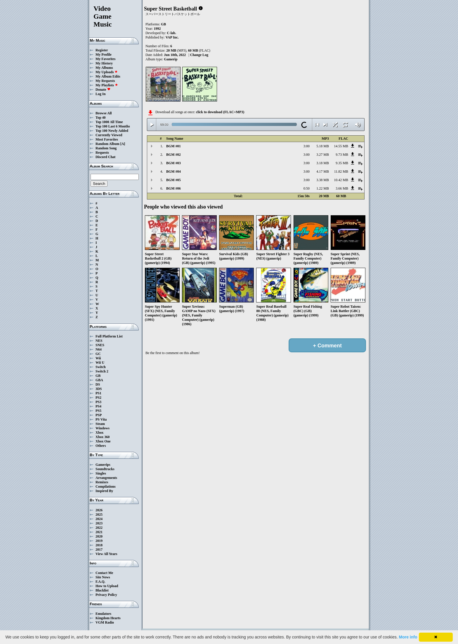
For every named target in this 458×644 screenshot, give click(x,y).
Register (102, 50)
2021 (99, 532)
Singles (101, 473)
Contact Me (104, 573)
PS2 (98, 398)
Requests (102, 152)
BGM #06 (173, 188)
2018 (99, 545)
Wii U (100, 362)
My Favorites (105, 59)
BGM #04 (173, 171)
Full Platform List (109, 336)
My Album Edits (108, 76)
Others (101, 446)
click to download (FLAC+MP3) (220, 112)
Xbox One (103, 441)
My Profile (104, 54)
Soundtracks (105, 469)
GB (98, 376)
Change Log (199, 55)
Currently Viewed (109, 135)
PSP (99, 415)
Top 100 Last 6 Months (113, 126)
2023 (99, 523)
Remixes (102, 482)
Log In (100, 94)
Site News (103, 577)
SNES (100, 345)
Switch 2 (102, 371)
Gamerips (103, 465)
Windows (103, 428)
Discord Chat (105, 157)
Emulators (103, 614)
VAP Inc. (172, 37)
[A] (122, 144)
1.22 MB (322, 188)
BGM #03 (173, 163)
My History (104, 63)
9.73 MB (342, 155)
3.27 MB (322, 155)
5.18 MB (322, 146)
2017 (99, 549)
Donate (103, 90)
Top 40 (101, 118)
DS (98, 384)
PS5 (98, 411)
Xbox (99, 432)
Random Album (107, 144)
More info (408, 637)
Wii (98, 358)
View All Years (106, 554)
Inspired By (104, 491)
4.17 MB (322, 171)
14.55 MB (341, 146)
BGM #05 (173, 180)
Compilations (106, 486)
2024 (99, 519)
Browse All (104, 113)
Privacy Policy (106, 595)
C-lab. (171, 33)
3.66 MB (342, 188)
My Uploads (107, 72)
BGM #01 (173, 146)
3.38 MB (322, 180)
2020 (99, 536)
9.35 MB (342, 163)
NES (99, 341)
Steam (100, 424)
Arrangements (106, 478)
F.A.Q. (100, 582)
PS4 (98, 406)
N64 (99, 349)
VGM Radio (105, 622)
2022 (99, 528)
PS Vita (101, 419)
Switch (101, 367)
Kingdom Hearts (108, 618)
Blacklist (102, 590)
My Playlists (107, 85)
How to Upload (107, 586)
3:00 (306, 146)
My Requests (105, 81)
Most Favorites (107, 139)
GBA (99, 380)
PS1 (98, 393)
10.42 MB (341, 180)
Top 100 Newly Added (112, 131)
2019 (99, 541)
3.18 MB (322, 163)
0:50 (306, 188)
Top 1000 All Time (109, 122)
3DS (99, 389)
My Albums (104, 68)
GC (98, 354)
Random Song (106, 148)
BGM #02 (173, 155)
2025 (99, 514)
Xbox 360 (103, 437)
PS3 (98, 402)
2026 (99, 510)
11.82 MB (341, 171)
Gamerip (170, 59)
